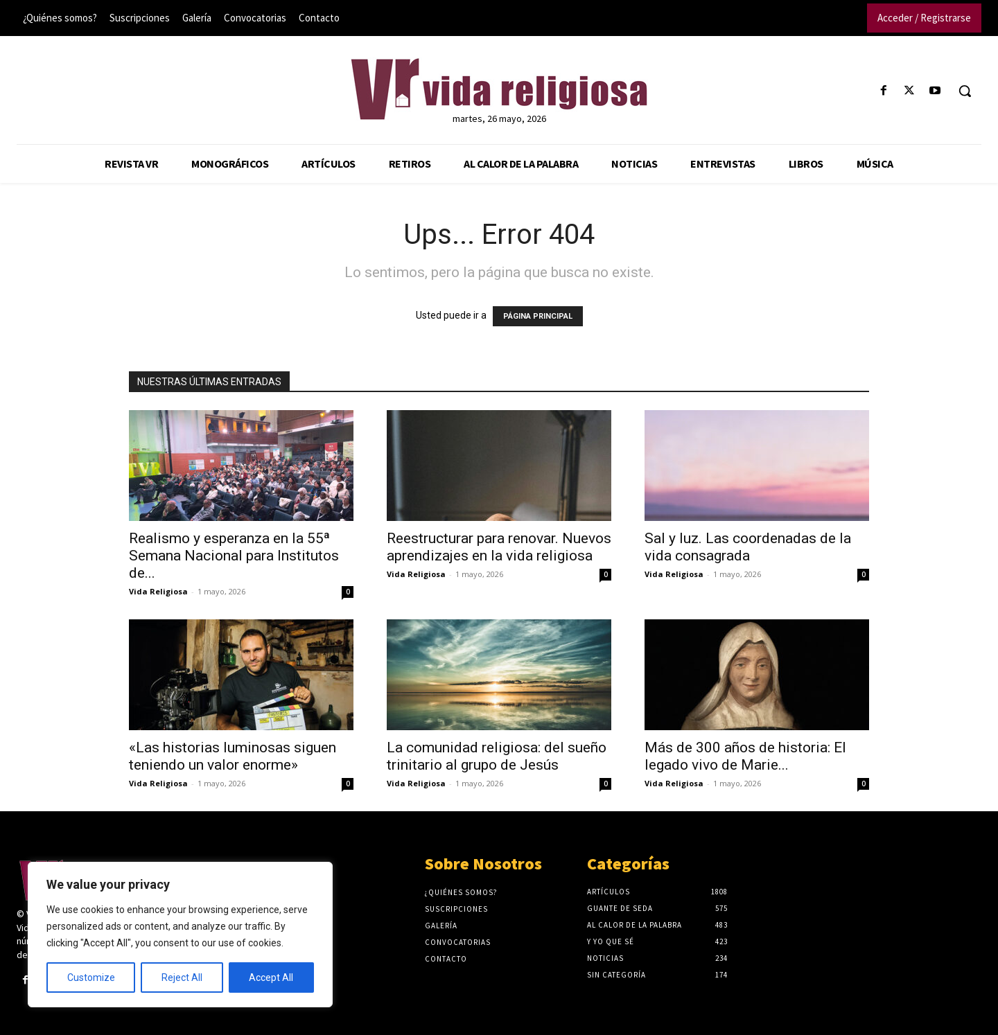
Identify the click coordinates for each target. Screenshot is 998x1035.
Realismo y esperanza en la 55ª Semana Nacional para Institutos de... (234, 555)
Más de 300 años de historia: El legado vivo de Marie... (745, 756)
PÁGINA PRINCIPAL (537, 316)
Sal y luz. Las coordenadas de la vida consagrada (748, 547)
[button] (964, 90)
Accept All (271, 977)
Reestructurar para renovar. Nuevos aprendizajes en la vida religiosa (499, 547)
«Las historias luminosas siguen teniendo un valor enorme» (232, 756)
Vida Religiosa (158, 591)
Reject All (181, 977)
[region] (180, 934)
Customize (91, 977)
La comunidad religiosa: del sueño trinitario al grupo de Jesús (496, 756)
